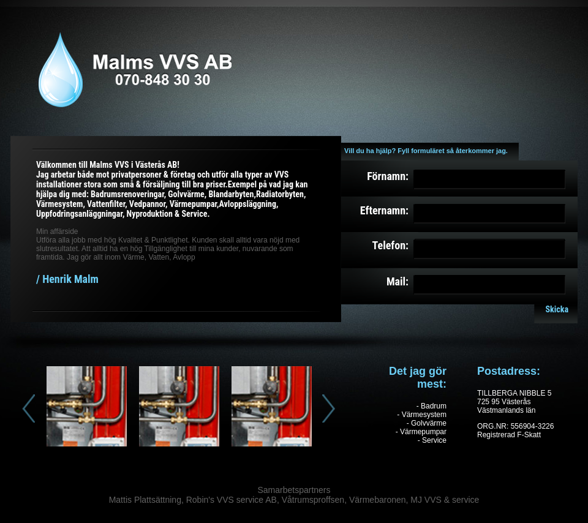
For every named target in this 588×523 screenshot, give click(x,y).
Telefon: (390, 245)
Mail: (397, 281)
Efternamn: (384, 210)
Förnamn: (388, 176)
